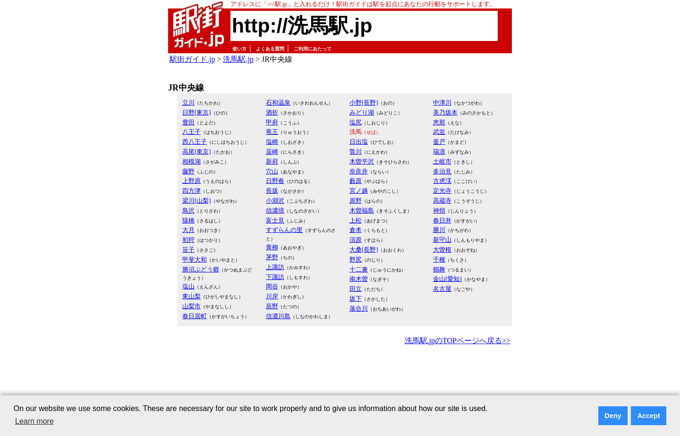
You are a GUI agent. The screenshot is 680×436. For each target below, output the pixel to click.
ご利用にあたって (313, 48)
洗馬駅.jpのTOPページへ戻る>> (457, 341)
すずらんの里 (284, 229)
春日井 (442, 220)
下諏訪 (275, 276)
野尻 (355, 259)
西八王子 (194, 141)
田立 (355, 288)
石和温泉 (278, 102)
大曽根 (442, 249)
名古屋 (442, 288)
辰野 (272, 306)
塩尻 (355, 122)
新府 (272, 161)
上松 (355, 220)
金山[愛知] (447, 278)
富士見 (275, 220)
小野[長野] (363, 102)
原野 (355, 200)
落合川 (358, 308)
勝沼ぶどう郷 (200, 269)
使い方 (239, 48)
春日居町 (194, 316)
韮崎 (272, 151)
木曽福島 (361, 210)
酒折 (272, 112)
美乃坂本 (445, 112)
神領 (439, 210)
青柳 (272, 247)
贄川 (355, 151)
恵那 (439, 122)
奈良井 (358, 171)
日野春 (275, 180)
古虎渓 (442, 180)
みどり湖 (361, 112)
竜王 (272, 131)
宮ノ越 (358, 190)
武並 (439, 131)
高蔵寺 (442, 200)
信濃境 (275, 210)
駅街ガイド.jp (192, 59)
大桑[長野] (363, 249)
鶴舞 (439, 269)
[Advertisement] (340, 373)
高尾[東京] (196, 151)
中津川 (442, 102)
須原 (355, 239)
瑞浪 (439, 151)
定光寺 (442, 190)
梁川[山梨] (196, 200)
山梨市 (191, 306)
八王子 (191, 131)
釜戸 (439, 141)
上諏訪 (275, 267)
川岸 (272, 296)
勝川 (439, 229)
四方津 (191, 190)
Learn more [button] (34, 421)
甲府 (272, 122)
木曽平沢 (361, 161)
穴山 (272, 171)
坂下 (355, 298)
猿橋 (188, 220)
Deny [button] (612, 416)
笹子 (188, 249)
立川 (188, 102)
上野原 (191, 180)
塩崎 (272, 141)
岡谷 (272, 286)
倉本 (355, 229)
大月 (188, 229)
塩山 (188, 286)
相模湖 (191, 161)
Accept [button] (649, 416)
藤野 (188, 171)
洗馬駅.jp (238, 59)
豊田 (188, 122)
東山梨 (191, 296)
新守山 (442, 239)
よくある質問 (270, 48)
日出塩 (358, 141)
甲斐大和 (194, 259)
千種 (439, 259)
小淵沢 (275, 200)
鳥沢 (188, 210)
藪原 (355, 180)
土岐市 (442, 161)
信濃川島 (278, 316)
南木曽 (358, 278)
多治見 (442, 171)
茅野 (272, 257)
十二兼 (358, 269)
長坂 (272, 190)
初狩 (188, 239)
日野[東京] (196, 112)
